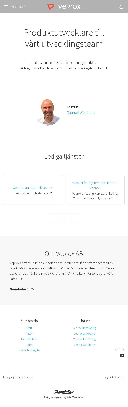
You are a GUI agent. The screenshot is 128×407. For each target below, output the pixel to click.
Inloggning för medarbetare (18, 377)
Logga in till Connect (114, 377)
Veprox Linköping (84, 333)
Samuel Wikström (81, 112)
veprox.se (119, 349)
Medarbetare (29, 339)
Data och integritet (29, 350)
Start (29, 328)
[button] (121, 6)
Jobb (29, 345)
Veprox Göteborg (84, 345)
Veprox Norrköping (84, 328)
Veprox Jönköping (84, 339)
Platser (29, 333)
